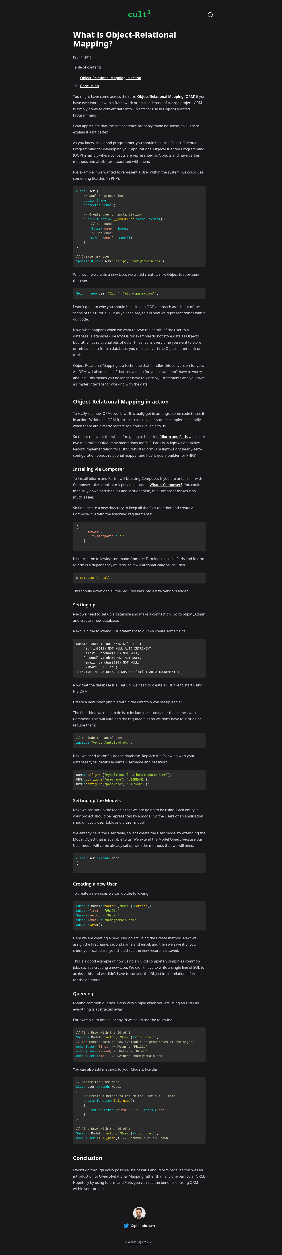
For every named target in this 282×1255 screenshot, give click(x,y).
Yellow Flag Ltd (137, 1242)
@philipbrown (143, 1225)
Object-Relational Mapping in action (110, 77)
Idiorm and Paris (173, 436)
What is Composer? (166, 484)
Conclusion (89, 85)
